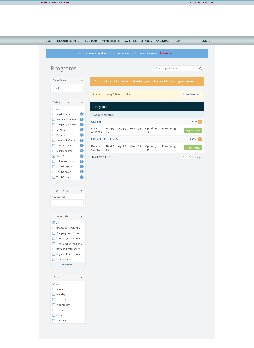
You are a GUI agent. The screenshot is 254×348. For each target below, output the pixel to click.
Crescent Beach (63, 259)
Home (47, 40)
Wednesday (61, 304)
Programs (90, 40)
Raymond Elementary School (68, 254)
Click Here (164, 53)
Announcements (67, 40)
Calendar (162, 40)
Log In (206, 40)
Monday (58, 294)
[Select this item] (200, 122)
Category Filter (68, 102)
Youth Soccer (61, 172)
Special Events (62, 145)
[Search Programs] (200, 68)
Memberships (111, 40)
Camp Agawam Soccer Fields (68, 233)
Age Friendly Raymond (66, 119)
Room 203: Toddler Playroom (68, 228)
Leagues (146, 40)
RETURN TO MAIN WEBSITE (55, 2)
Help (177, 40)
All (55, 109)
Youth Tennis (61, 177)
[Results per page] (186, 157)
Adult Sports (61, 114)
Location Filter (68, 216)
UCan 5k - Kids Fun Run (105, 139)
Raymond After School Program (66, 140)
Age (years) (58, 196)
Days (68, 277)
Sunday (58, 289)
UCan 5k (58, 156)
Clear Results (191, 94)
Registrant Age (68, 190)
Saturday (59, 320)
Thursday (59, 310)
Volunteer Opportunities (66, 161)
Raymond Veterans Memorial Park (68, 249)
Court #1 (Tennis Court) (66, 238)
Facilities (130, 40)
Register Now (193, 130)
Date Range (68, 80)
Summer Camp (62, 151)
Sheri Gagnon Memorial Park (68, 243)
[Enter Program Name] (178, 68)
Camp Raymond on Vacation (66, 124)
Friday (57, 315)
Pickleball (59, 135)
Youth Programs (63, 166)
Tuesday (59, 299)
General (58, 130)
